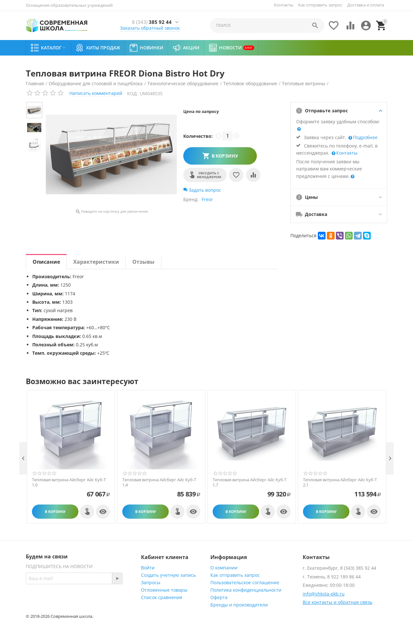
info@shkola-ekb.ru (324, 594)
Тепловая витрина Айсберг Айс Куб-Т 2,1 (340, 482)
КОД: (132, 93)
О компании (223, 568)
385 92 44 (142, 22)
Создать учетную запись (168, 575)
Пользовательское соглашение (244, 582)
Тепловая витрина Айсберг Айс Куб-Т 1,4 (159, 482)
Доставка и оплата (365, 5)
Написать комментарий (95, 93)
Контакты (283, 5)
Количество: (198, 136)
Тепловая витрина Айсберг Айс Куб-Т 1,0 (69, 482)
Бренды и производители (239, 605)
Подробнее (365, 137)
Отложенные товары (164, 590)
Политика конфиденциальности (245, 590)
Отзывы (143, 261)
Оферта (218, 597)
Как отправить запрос (320, 5)
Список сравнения (161, 597)
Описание (46, 261)
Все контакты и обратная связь (337, 602)
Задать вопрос (202, 190)
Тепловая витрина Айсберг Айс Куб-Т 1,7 (250, 482)
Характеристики (96, 261)
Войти (148, 568)
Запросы (150, 582)
